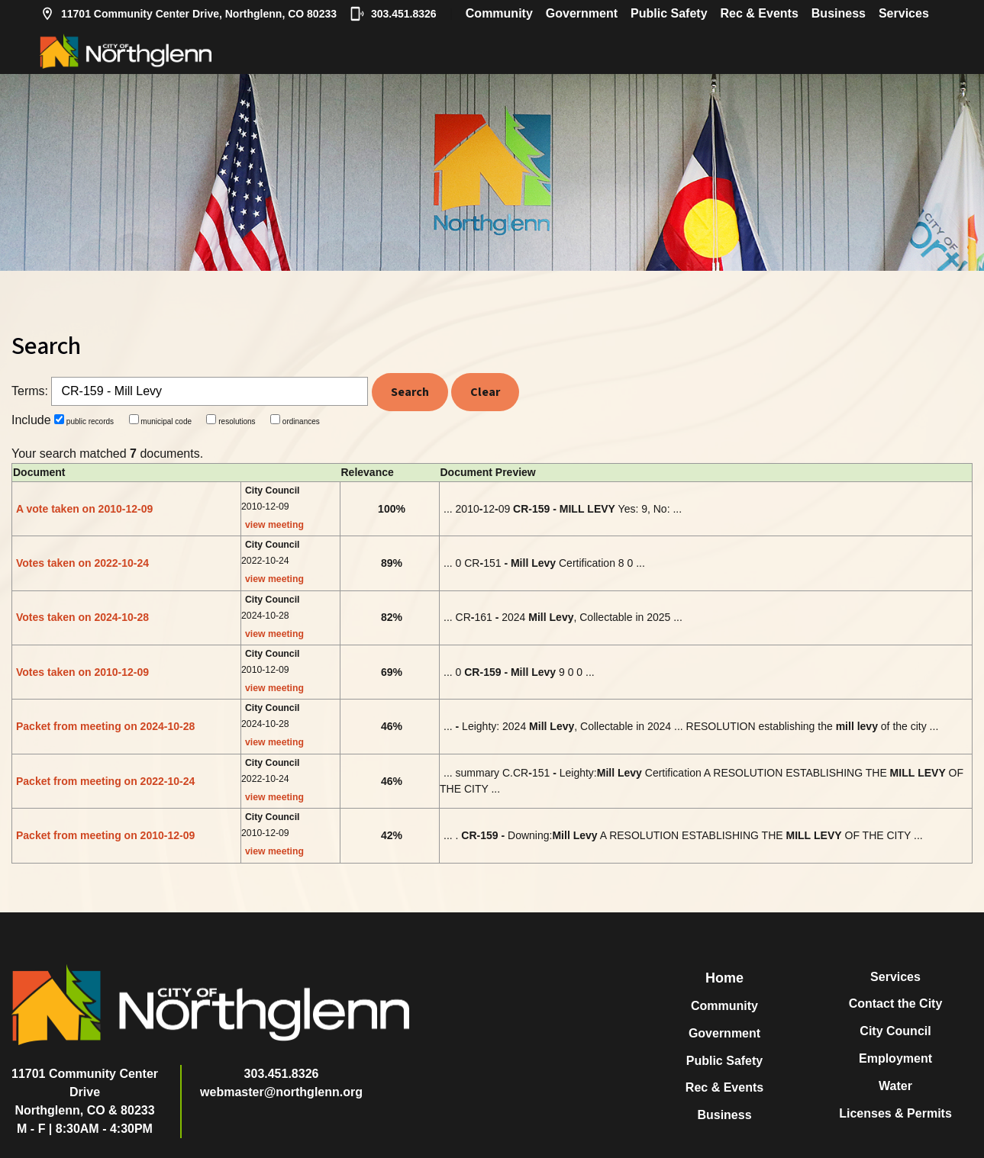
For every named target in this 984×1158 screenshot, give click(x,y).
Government (582, 13)
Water (895, 1085)
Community (499, 13)
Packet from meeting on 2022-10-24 (105, 781)
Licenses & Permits (895, 1113)
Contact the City (896, 1003)
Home (724, 978)
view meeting (274, 524)
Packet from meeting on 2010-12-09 (105, 835)
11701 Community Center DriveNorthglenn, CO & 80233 (84, 1092)
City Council (895, 1031)
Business (838, 13)
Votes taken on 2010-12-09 (82, 672)
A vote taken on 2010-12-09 (84, 509)
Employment (895, 1058)
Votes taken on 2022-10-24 (82, 563)
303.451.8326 (393, 13)
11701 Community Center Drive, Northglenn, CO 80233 (188, 13)
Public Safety (669, 13)
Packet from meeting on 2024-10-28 (105, 726)
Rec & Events (759, 13)
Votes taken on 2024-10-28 (82, 617)
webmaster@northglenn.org (281, 1092)
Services (904, 13)
